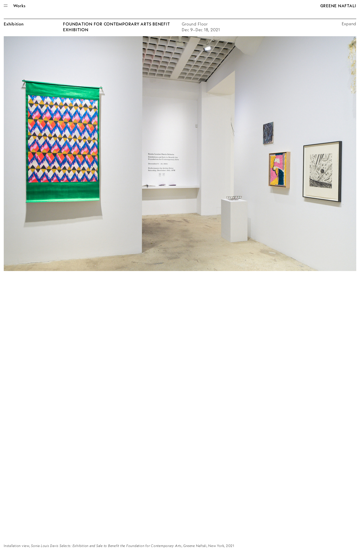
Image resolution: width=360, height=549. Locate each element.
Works (19, 5)
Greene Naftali (338, 5)
